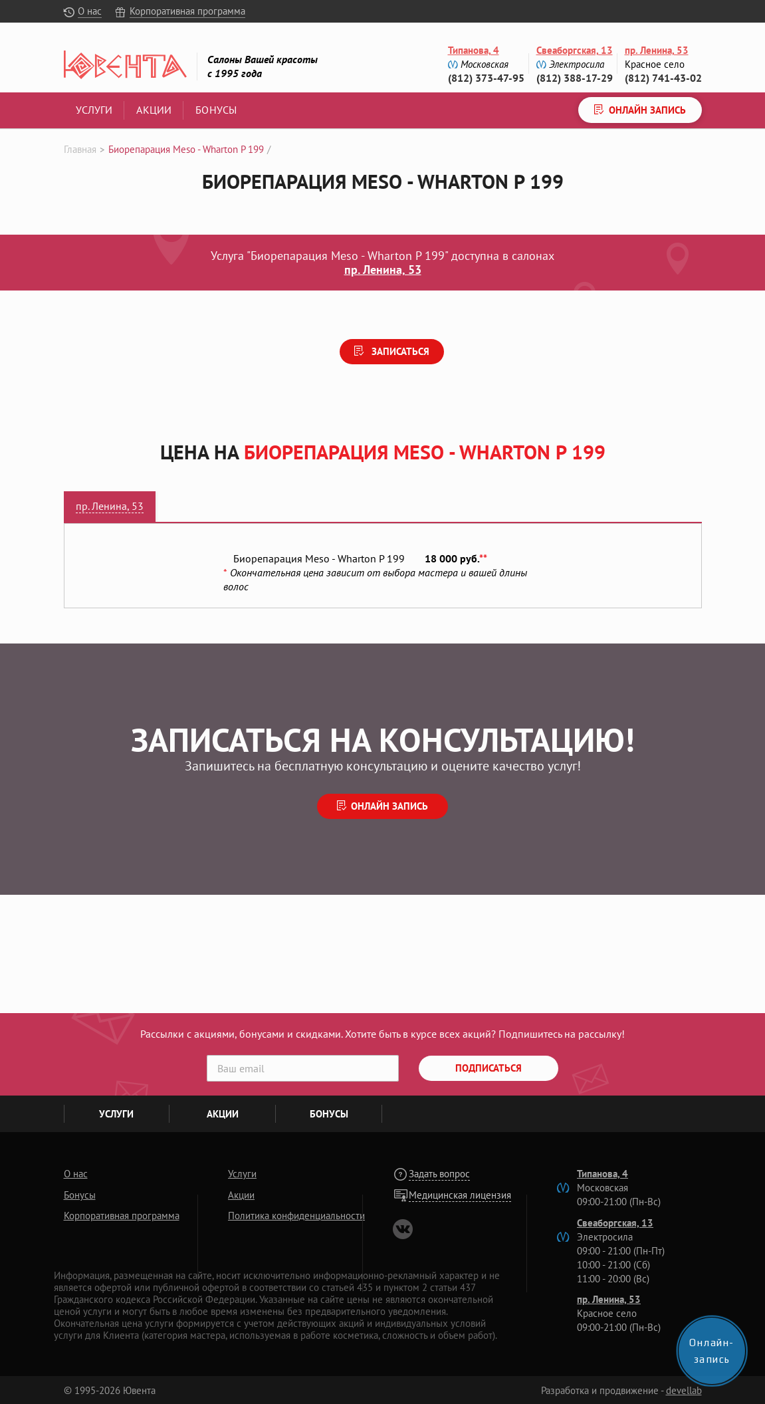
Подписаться (488, 1068)
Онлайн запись (389, 806)
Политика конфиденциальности (296, 1215)
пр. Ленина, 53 (657, 50)
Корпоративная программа (187, 11)
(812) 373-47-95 (486, 77)
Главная (80, 149)
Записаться (399, 351)
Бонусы (216, 109)
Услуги (94, 109)
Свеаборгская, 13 (574, 50)
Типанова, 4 (473, 50)
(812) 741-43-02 (663, 77)
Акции (153, 109)
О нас (90, 11)
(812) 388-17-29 (574, 77)
